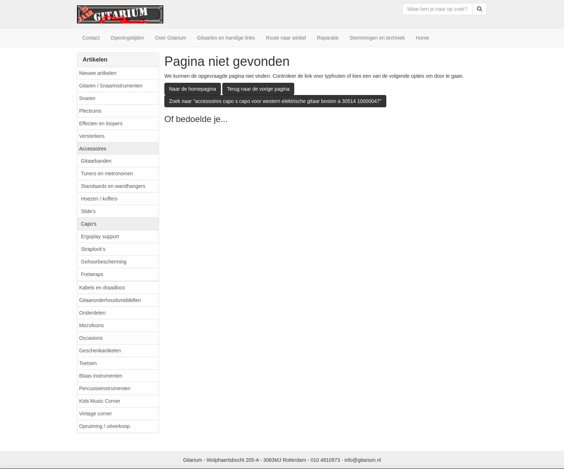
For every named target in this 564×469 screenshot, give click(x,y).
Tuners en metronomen (107, 173)
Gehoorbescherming (104, 262)
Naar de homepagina (192, 89)
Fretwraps (92, 274)
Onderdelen (92, 313)
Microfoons (91, 325)
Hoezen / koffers (99, 199)
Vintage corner (95, 413)
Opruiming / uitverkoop (104, 426)
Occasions (91, 338)
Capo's (88, 224)
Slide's (88, 211)
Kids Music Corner (99, 401)
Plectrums (90, 111)
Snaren (87, 98)
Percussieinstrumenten (104, 388)
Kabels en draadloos (102, 287)
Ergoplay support (100, 236)
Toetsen (88, 363)
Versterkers (92, 136)
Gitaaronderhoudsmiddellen (110, 300)
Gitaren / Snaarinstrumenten (110, 86)
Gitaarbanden (96, 161)
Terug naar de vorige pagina (258, 89)
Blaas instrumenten (100, 376)
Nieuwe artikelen (98, 73)
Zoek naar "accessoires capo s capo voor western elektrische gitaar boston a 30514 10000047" (275, 101)
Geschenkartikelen (100, 350)
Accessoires (92, 149)
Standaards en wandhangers (113, 186)
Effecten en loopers (100, 123)
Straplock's (93, 249)
